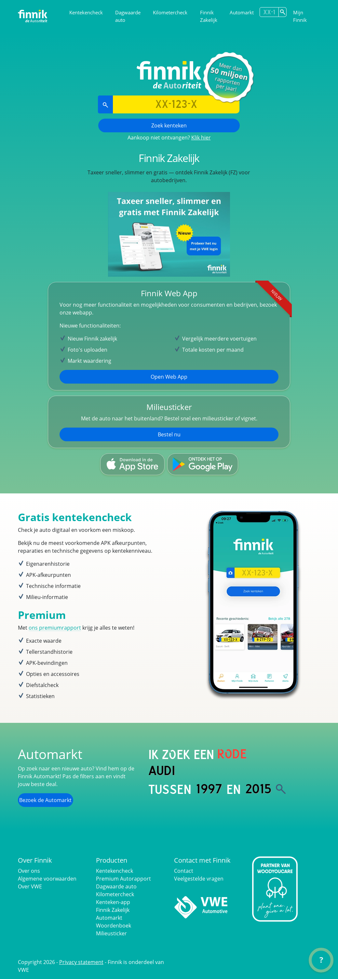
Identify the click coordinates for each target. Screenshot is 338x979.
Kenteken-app (113, 902)
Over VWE (30, 886)
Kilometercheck (170, 12)
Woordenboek (113, 925)
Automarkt (242, 12)
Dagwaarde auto (128, 16)
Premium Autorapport (123, 878)
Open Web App (169, 376)
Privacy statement (81, 962)
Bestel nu (169, 434)
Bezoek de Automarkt (45, 800)
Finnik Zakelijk (208, 16)
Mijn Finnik (300, 16)
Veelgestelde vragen (198, 878)
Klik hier (201, 137)
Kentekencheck (86, 12)
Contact (183, 870)
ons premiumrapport (55, 627)
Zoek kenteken (169, 125)
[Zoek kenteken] (282, 12)
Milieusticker (111, 933)
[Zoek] (281, 789)
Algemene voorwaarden (47, 878)
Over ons (29, 870)
